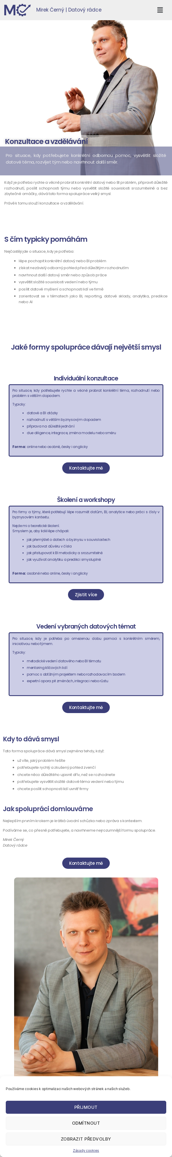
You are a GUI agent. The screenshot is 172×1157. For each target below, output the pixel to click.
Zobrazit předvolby (86, 1139)
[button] (160, 10)
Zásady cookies (86, 1150)
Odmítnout (86, 1123)
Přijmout (86, 1107)
